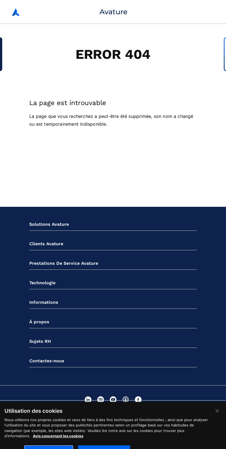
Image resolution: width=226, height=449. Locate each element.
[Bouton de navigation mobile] (211, 11)
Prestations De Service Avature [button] (63, 263)
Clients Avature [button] (46, 243)
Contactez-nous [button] (46, 360)
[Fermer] (217, 413)
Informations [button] (43, 302)
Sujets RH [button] (40, 341)
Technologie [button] (42, 282)
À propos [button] (39, 321)
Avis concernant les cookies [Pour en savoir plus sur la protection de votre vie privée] (58, 438)
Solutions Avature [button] (49, 224)
